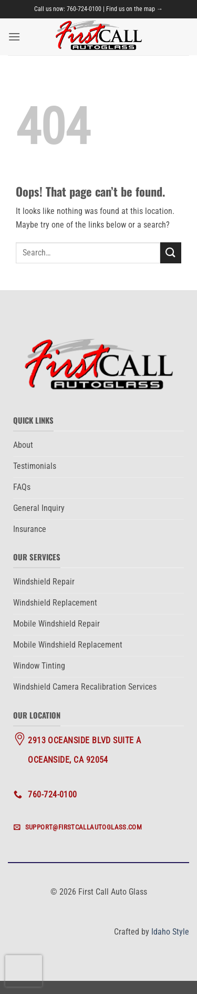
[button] (14, 36)
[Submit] (170, 252)
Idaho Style (170, 932)
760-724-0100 (84, 9)
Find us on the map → (134, 9)
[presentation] (23, 971)
